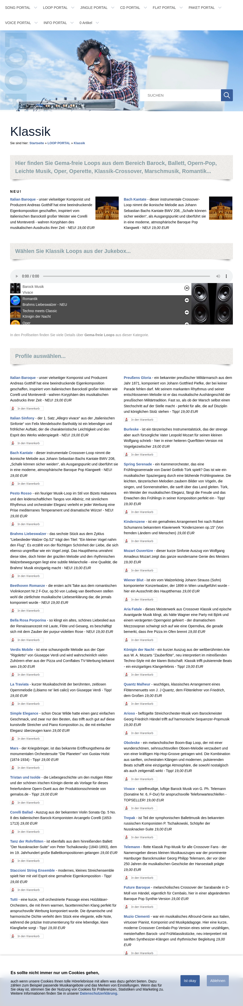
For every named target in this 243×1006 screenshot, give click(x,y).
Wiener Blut (134, 580)
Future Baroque (137, 887)
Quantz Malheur (137, 684)
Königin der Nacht (139, 650)
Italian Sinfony (22, 418)
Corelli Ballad (21, 812)
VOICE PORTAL (18, 23)
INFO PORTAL (55, 23)
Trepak (129, 818)
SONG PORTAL (17, 8)
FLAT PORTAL (164, 8)
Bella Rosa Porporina (28, 620)
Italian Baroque (23, 199)
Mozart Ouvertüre (138, 551)
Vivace (129, 789)
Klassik (79, 143)
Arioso (129, 713)
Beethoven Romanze (27, 586)
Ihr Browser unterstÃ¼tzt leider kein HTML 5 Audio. (121, 276)
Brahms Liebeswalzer (28, 534)
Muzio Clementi (137, 916)
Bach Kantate (135, 199)
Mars (14, 748)
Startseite (36, 143)
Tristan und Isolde (25, 777)
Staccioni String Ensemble (32, 870)
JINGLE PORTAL (94, 8)
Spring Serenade (138, 464)
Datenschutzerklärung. (99, 993)
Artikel (85, 23)
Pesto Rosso (21, 493)
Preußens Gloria (137, 378)
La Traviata (19, 684)
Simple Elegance (24, 713)
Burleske (131, 429)
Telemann (132, 847)
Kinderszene (134, 522)
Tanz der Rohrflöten (26, 841)
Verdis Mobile (21, 650)
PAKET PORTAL (202, 8)
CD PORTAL (130, 8)
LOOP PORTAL (55, 8)
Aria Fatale (133, 609)
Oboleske (132, 743)
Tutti (13, 899)
